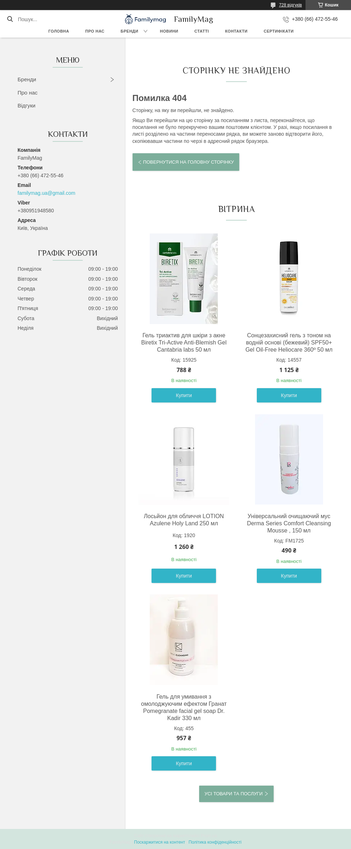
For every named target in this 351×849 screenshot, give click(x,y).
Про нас (95, 31)
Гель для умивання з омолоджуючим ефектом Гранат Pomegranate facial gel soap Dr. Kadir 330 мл (184, 707)
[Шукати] (10, 19)
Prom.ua (209, 835)
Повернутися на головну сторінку (188, 162)
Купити (184, 395)
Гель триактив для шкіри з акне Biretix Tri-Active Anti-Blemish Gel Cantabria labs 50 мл (183, 342)
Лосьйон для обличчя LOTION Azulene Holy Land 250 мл (184, 519)
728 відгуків (290, 5)
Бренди (129, 31)
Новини (169, 31)
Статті (201, 31)
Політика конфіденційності (215, 842)
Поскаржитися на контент (159, 842)
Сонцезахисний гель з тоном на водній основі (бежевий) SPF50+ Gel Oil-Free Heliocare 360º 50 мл (288, 342)
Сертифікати (279, 31)
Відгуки (26, 105)
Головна (58, 31)
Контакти (236, 31)
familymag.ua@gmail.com (46, 193)
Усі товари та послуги (234, 793)
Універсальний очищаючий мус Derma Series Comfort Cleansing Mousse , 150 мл (289, 523)
